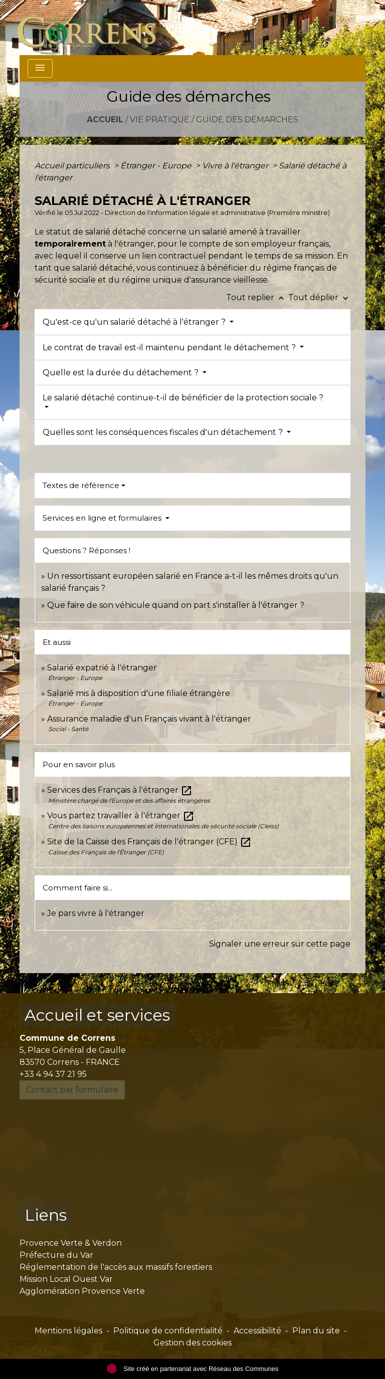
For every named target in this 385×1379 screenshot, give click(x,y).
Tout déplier (319, 297)
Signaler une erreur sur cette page (279, 944)
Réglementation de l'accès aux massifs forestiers (116, 1267)
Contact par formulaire (72, 1089)
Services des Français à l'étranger (119, 790)
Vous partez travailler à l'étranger (121, 815)
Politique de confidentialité (168, 1330)
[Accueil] (92, 27)
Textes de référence (81, 485)
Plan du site (316, 1330)
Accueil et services (97, 1015)
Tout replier (257, 297)
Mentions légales (68, 1330)
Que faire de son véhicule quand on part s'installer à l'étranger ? (175, 605)
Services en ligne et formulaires (103, 518)
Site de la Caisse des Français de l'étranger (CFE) (149, 841)
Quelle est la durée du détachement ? (122, 372)
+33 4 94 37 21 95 (53, 1074)
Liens (46, 1215)
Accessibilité (257, 1330)
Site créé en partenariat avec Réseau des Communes (193, 1368)
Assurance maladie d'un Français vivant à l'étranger (149, 719)
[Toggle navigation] (40, 68)
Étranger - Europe (157, 165)
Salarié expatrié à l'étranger (102, 667)
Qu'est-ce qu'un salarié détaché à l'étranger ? (135, 322)
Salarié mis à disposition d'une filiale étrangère (138, 693)
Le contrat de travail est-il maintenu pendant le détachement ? (170, 347)
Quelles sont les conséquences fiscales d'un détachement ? (164, 432)
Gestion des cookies (192, 1342)
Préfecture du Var (56, 1255)
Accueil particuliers (73, 165)
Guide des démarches (247, 119)
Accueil (105, 119)
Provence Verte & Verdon (71, 1243)
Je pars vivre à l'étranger (95, 913)
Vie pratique (159, 119)
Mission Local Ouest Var (66, 1279)
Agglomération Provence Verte (82, 1291)
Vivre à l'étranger (236, 165)
